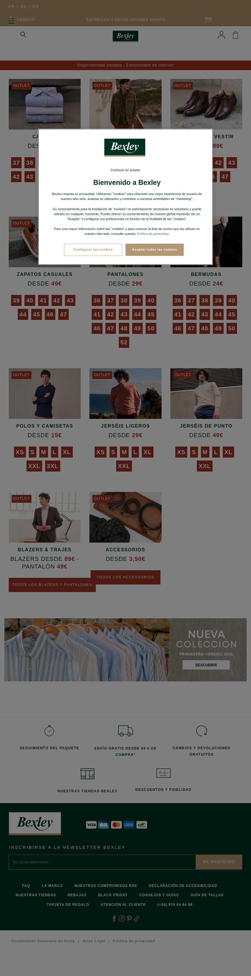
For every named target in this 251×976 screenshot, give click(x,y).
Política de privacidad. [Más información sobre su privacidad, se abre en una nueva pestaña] (153, 233)
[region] (125, 197)
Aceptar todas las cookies (154, 249)
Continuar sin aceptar (125, 170)
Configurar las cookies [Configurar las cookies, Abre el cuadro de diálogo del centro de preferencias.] (93, 249)
